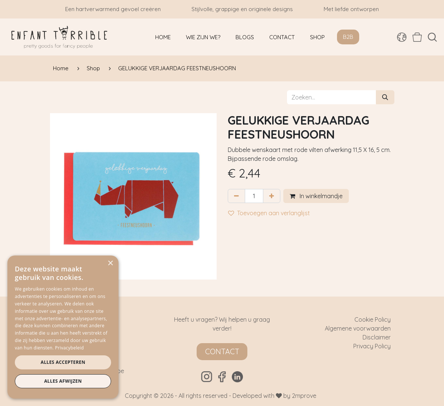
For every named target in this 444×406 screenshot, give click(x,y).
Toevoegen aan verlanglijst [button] (269, 213)
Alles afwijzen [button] (63, 381)
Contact (222, 351)
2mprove (304, 395)
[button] (432, 37)
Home (61, 68)
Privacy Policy (372, 346)
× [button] (110, 263)
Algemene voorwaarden (358, 328)
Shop (93, 68)
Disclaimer (377, 337)
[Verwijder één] (236, 196)
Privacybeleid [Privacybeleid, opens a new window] (69, 348)
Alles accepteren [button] (63, 362)
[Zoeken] (385, 97)
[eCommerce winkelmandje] (417, 37)
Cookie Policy (372, 319)
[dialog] (62, 327)
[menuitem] (163, 37)
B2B (348, 36)
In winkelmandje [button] (316, 196)
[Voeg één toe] (271, 196)
